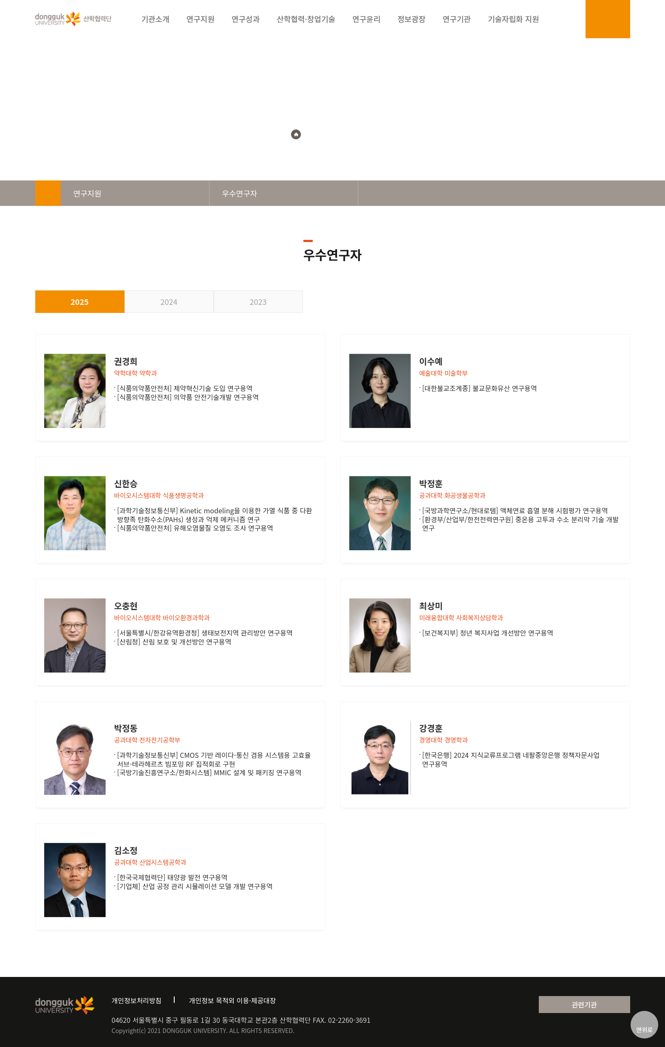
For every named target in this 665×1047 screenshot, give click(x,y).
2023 (258, 301)
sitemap (617, 21)
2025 (79, 301)
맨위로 (645, 1029)
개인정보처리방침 (137, 1000)
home (48, 193)
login (598, 21)
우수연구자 (358, 134)
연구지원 (321, 134)
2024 (169, 301)
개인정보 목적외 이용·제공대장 (232, 1000)
